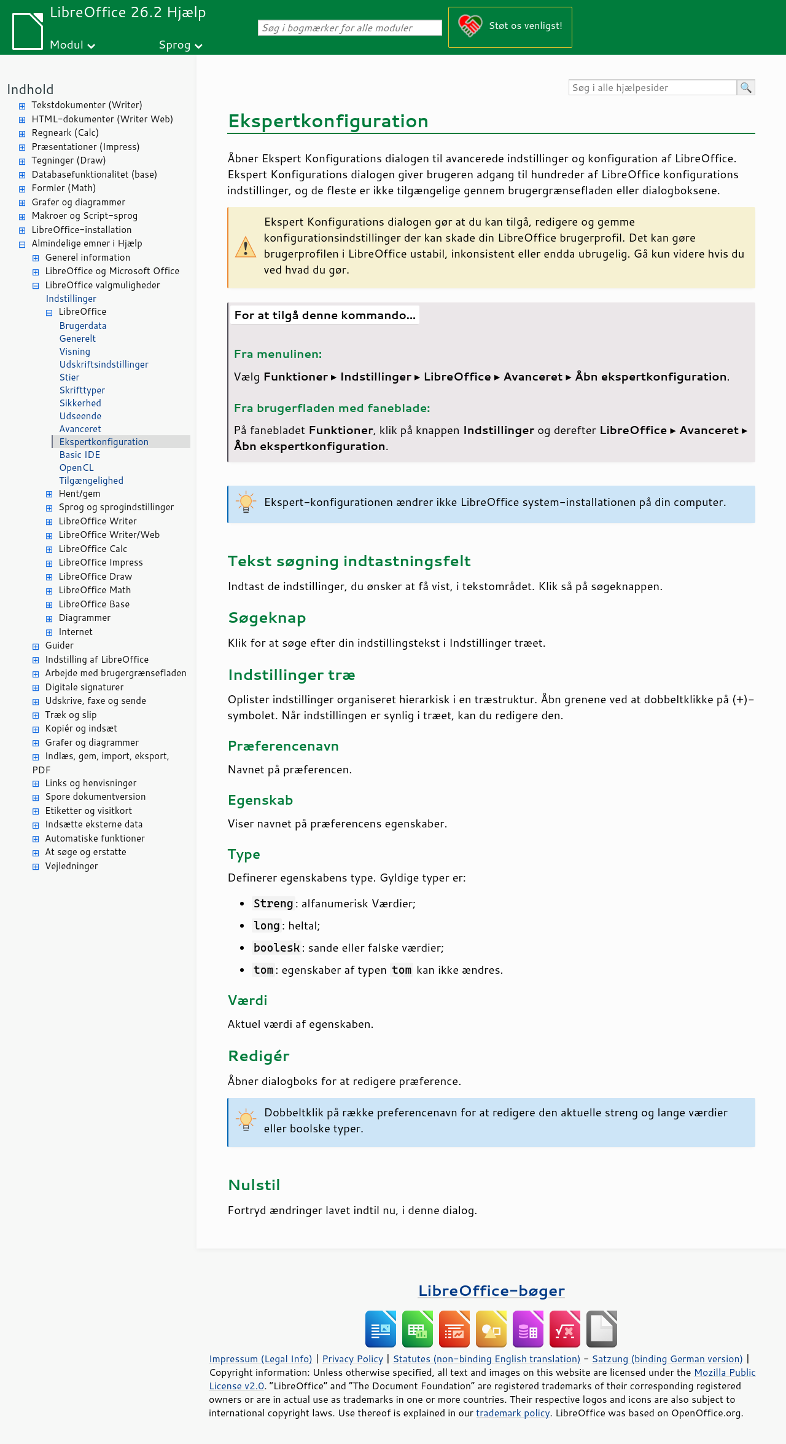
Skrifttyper (82, 390)
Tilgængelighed (91, 480)
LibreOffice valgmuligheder (102, 284)
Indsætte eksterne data (94, 824)
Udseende (80, 415)
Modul (66, 44)
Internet (75, 631)
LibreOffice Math (94, 589)
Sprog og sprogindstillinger (116, 506)
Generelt (77, 338)
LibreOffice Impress (100, 562)
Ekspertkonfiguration (104, 441)
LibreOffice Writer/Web (109, 534)
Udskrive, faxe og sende (95, 700)
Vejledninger (71, 865)
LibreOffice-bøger (491, 1290)
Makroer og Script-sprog (84, 215)
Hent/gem (79, 493)
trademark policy (513, 1412)
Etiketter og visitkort (88, 810)
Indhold (30, 88)
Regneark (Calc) (65, 132)
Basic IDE (79, 454)
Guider (59, 645)
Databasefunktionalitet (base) (94, 174)
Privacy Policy (352, 1358)
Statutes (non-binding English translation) (486, 1358)
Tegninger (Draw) (68, 160)
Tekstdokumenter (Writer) (86, 104)
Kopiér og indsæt (81, 728)
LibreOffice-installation (81, 229)
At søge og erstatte (85, 851)
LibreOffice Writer (97, 521)
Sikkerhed (80, 403)
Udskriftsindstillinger (104, 364)
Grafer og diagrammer (78, 201)
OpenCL (76, 467)
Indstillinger (70, 298)
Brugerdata (83, 325)
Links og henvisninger (90, 782)
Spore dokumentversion (95, 796)
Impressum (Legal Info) (261, 1358)
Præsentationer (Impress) (85, 146)
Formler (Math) (63, 187)
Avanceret (80, 428)
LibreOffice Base (94, 604)
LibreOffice (82, 311)
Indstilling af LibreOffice (97, 659)
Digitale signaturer (84, 687)
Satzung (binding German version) (668, 1358)
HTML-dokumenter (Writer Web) (102, 118)
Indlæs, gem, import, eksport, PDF (100, 762)
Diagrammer (84, 617)
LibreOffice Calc (92, 548)
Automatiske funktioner (95, 838)
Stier (69, 377)
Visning (74, 351)
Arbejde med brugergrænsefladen (116, 672)
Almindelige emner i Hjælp (86, 243)
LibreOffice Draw (95, 576)
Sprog (174, 44)
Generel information (87, 257)
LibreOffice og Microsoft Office (112, 270)
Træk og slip (71, 714)
